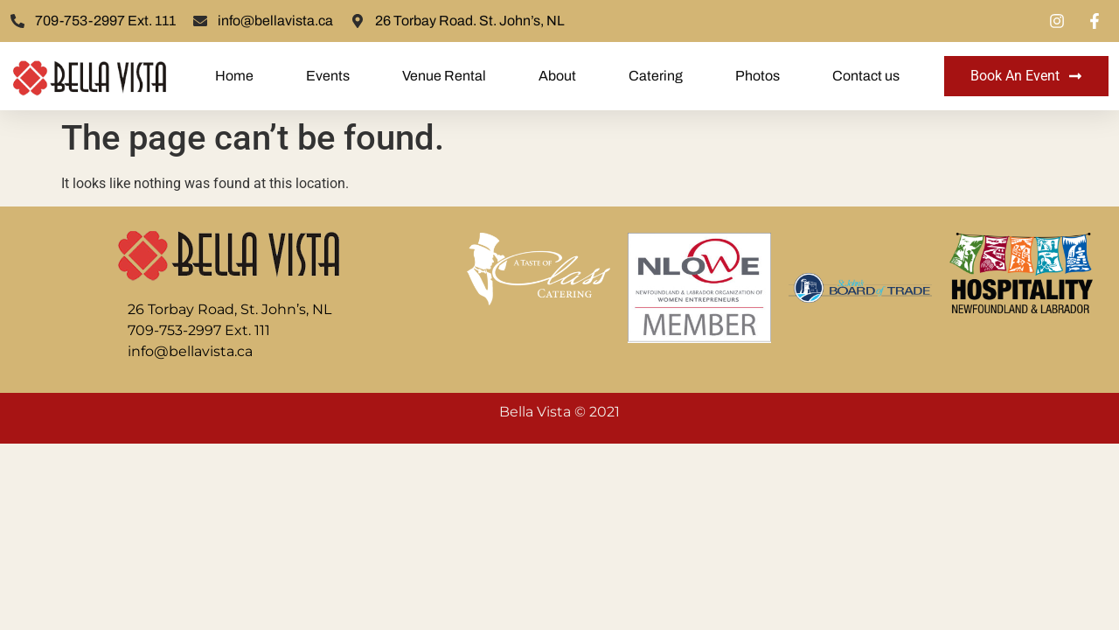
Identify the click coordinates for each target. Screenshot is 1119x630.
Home (234, 75)
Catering (656, 75)
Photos (757, 75)
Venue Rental (444, 75)
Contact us (866, 75)
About (557, 75)
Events (328, 75)
